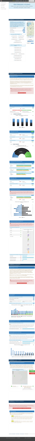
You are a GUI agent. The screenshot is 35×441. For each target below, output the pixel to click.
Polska (10, 2)
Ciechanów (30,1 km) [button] (14, 39)
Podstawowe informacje (3, 2)
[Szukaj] (32, 0)
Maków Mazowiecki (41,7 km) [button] (18, 42)
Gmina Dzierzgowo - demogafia (22, 92)
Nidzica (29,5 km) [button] (20, 37)
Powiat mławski (17, 2)
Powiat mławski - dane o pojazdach (27, 405)
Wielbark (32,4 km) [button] (21, 39)
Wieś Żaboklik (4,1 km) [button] (17, 58)
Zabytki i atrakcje (3, 7)
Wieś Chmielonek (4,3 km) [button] (17, 60)
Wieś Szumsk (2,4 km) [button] (17, 52)
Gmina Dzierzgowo (22, 2)
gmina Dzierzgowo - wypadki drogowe (17, 405)
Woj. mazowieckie (13, 2)
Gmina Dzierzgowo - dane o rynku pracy (22, 282)
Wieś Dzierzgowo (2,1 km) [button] (17, 47)
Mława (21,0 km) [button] (14, 37)
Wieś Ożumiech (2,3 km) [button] (17, 50)
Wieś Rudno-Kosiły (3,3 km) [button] (17, 55)
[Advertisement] (4, 12)
